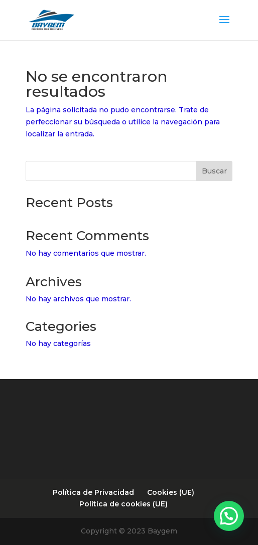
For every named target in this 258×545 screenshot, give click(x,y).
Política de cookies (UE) (123, 503)
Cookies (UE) (170, 492)
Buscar (214, 170)
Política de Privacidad (93, 492)
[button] (229, 516)
